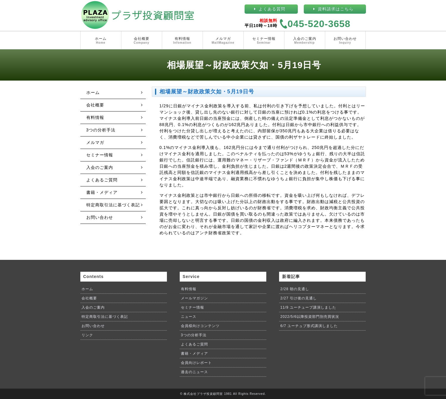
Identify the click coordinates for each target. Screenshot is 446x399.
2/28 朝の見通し (294, 289)
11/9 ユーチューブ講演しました (308, 307)
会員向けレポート (196, 363)
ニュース (188, 317)
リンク (87, 335)
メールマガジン (194, 298)
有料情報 (182, 41)
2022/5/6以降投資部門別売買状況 (309, 317)
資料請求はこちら (335, 9)
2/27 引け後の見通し (298, 298)
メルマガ (223, 41)
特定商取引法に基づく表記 (113, 204)
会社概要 (141, 41)
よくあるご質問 (102, 179)
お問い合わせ (345, 41)
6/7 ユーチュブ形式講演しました (309, 326)
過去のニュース (194, 372)
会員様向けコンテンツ (200, 326)
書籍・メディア (102, 192)
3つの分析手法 (101, 130)
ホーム (101, 41)
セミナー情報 (264, 41)
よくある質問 (272, 9)
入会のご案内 (304, 41)
